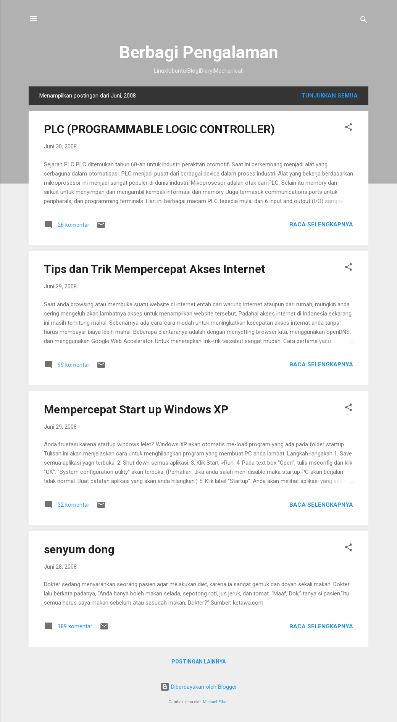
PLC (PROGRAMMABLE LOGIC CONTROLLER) (159, 129)
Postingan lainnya (198, 662)
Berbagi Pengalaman (198, 52)
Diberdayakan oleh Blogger (198, 686)
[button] (348, 128)
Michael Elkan (216, 701)
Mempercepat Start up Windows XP (136, 409)
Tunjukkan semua (330, 95)
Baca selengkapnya (321, 224)
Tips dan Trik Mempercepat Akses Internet (154, 269)
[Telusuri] (363, 21)
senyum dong (79, 549)
